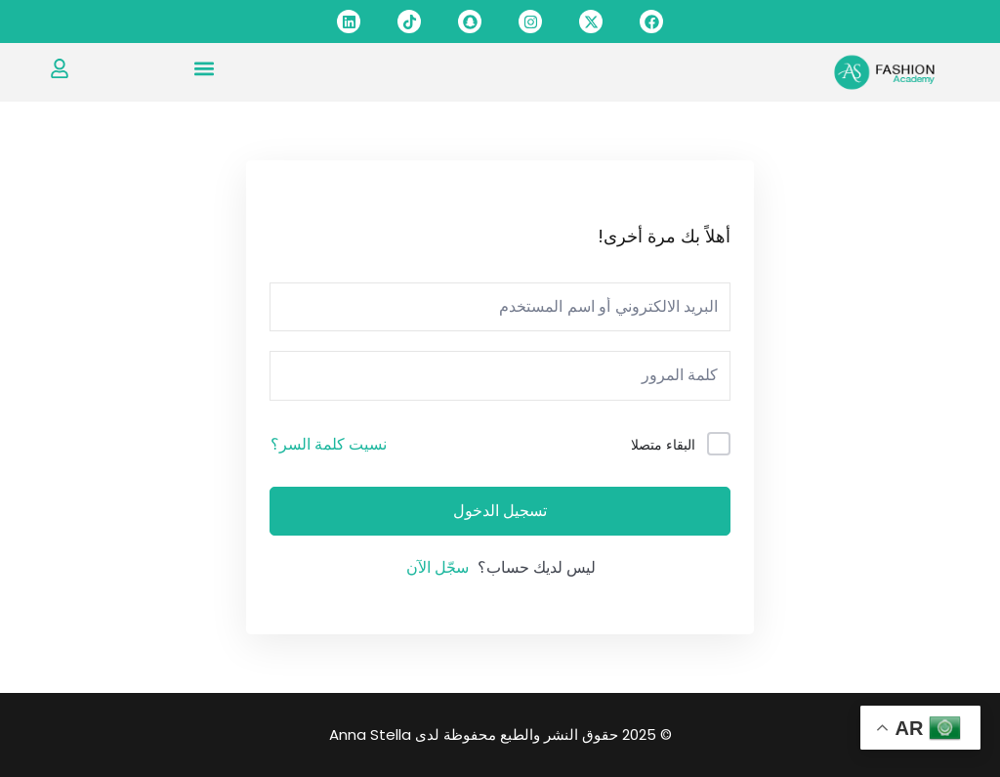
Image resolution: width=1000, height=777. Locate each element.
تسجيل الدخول (500, 511)
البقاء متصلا (663, 444)
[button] (204, 68)
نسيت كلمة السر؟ (329, 444)
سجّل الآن (437, 567)
